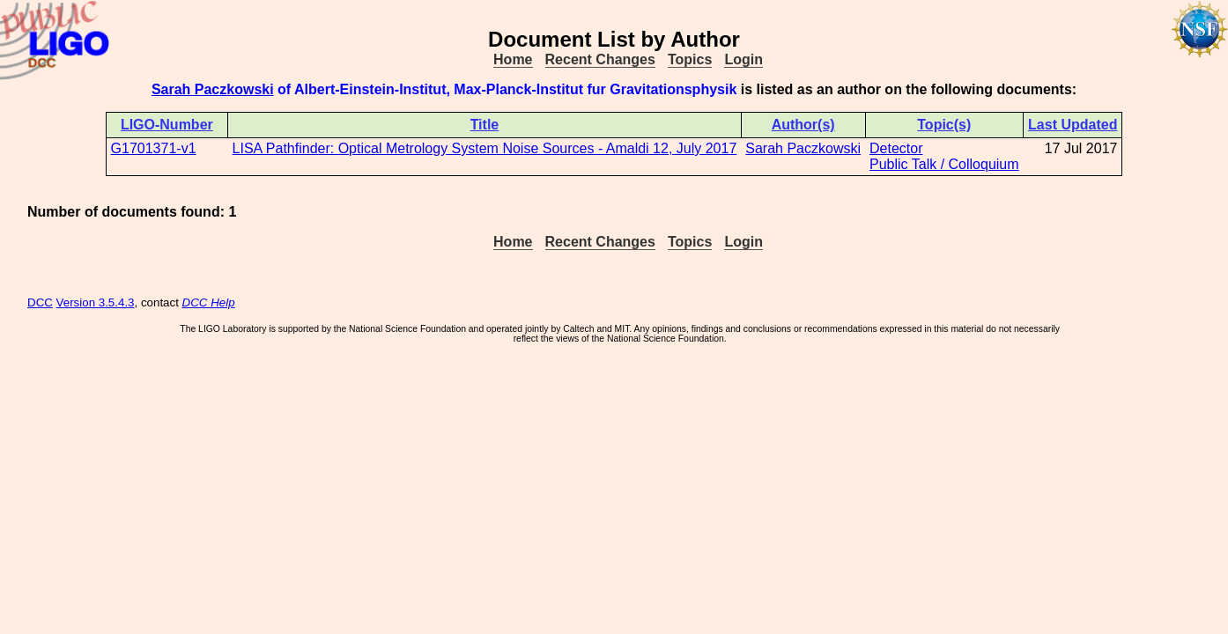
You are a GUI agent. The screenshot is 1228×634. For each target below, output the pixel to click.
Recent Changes (600, 59)
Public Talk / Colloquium (944, 164)
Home (512, 59)
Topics (690, 59)
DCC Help (208, 302)
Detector (895, 148)
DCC (40, 302)
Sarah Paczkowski (213, 89)
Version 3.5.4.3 (95, 302)
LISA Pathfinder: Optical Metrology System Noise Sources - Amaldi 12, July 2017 (485, 148)
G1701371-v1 (153, 148)
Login (743, 59)
